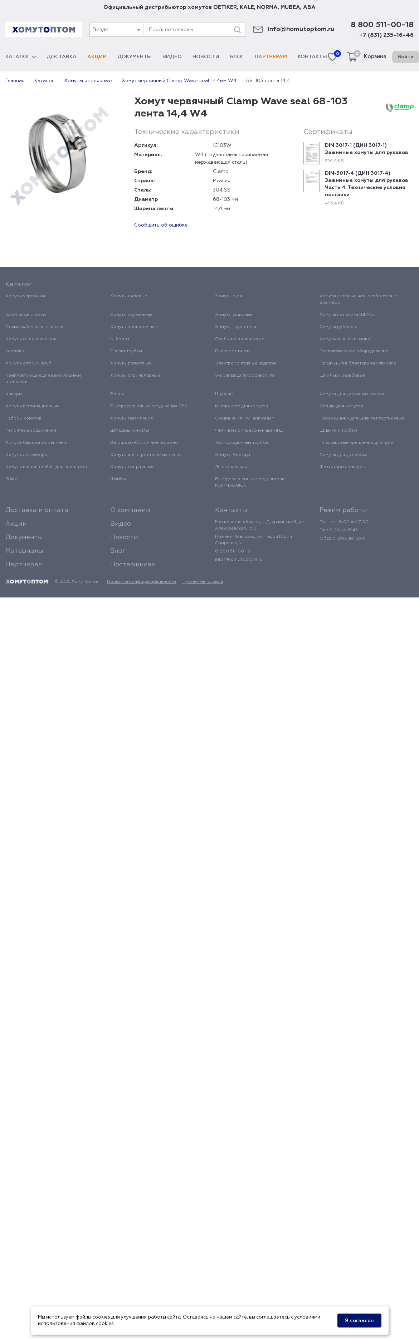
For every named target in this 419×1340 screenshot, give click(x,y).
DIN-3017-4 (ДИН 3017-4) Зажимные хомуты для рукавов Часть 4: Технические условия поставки (366, 184)
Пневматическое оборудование (354, 351)
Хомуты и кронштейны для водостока (46, 467)
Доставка (62, 56)
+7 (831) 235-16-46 (386, 35)
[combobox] (116, 30)
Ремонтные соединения (30, 430)
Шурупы (224, 394)
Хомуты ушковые (234, 315)
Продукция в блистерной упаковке (358, 363)
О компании (130, 510)
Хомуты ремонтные (130, 363)
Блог (237, 56)
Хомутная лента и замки (345, 339)
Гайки (11, 479)
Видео (172, 56)
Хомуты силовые (128, 296)
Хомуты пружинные (131, 315)
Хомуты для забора (26, 455)
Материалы (24, 551)
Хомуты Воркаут (232, 455)
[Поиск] (237, 30)
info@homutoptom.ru (301, 29)
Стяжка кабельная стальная (34, 327)
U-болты (119, 339)
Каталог (20, 56)
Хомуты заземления (131, 418)
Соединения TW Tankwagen (244, 418)
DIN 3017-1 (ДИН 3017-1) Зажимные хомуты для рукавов (366, 149)
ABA (309, 7)
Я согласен (359, 1320)
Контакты (312, 56)
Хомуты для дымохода (343, 455)
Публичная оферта (202, 582)
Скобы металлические (239, 339)
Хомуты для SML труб (28, 363)
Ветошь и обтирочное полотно (144, 443)
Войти (406, 56)
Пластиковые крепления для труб (356, 443)
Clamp (221, 171)
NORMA (267, 7)
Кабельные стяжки (25, 315)
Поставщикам (133, 564)
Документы (134, 56)
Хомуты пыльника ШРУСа (347, 315)
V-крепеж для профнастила (244, 375)
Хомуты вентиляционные (32, 406)
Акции (97, 56)
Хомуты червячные (26, 296)
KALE (247, 7)
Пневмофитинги (232, 351)
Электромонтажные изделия (246, 363)
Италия (221, 180)
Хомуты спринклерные (135, 375)
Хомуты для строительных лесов (146, 455)
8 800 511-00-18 (382, 25)
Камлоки (14, 351)
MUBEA (290, 7)
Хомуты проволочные (134, 327)
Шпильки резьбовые (342, 375)
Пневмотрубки (126, 351)
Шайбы (118, 479)
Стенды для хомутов (341, 406)
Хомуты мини (229, 296)
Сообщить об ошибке (161, 225)
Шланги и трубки (338, 430)
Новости (206, 56)
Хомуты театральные (132, 467)
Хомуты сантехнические (31, 339)
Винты (117, 394)
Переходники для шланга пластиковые (362, 418)
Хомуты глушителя (235, 327)
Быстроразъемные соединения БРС (149, 406)
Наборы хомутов (23, 418)
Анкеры (13, 394)
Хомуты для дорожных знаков (352, 394)
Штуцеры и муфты (129, 430)
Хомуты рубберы (338, 327)
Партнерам (271, 56)
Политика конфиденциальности (141, 582)
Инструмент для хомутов (241, 406)
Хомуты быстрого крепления (37, 443)
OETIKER (225, 7)
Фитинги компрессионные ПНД (249, 430)
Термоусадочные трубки (241, 443)
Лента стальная (231, 467)
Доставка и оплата (36, 510)
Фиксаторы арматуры (343, 467)
